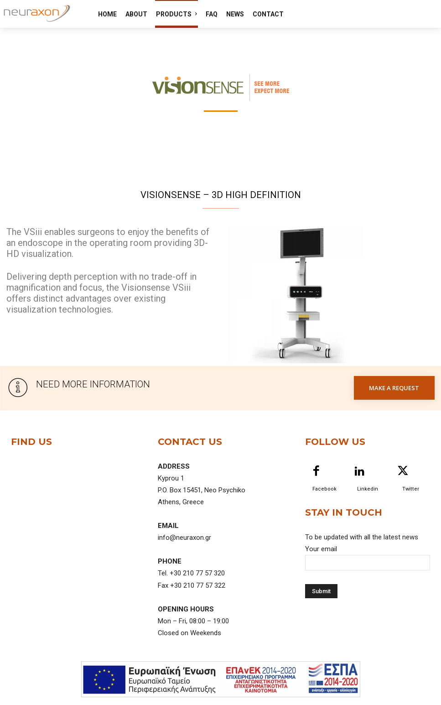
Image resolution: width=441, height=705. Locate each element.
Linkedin (367, 489)
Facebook (324, 489)
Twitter (411, 489)
